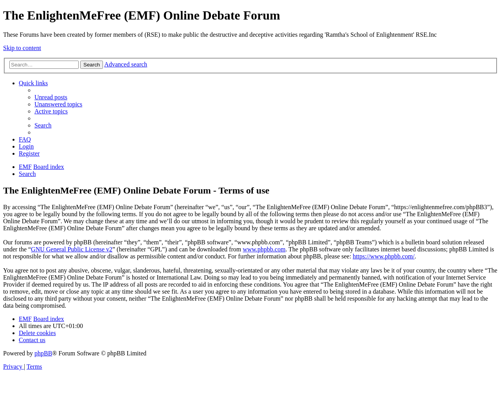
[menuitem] (50, 97)
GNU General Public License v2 (71, 249)
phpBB (43, 353)
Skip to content (22, 48)
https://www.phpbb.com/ (383, 256)
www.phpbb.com (264, 249)
